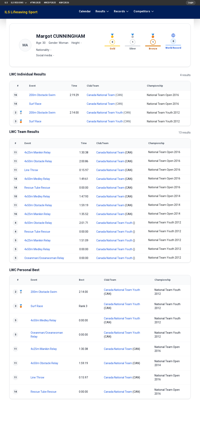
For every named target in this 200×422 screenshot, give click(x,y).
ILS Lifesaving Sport (21, 12)
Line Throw (31, 170)
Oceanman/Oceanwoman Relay (44, 258)
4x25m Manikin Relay (37, 152)
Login (190, 3)
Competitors (144, 11)
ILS (6, 3)
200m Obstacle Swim (42, 95)
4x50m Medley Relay (37, 178)
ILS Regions (19, 2)
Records (121, 11)
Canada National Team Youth (105, 112)
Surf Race (35, 103)
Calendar (85, 11)
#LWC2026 (64, 3)
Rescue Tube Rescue (37, 187)
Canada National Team (101, 95)
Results (102, 11)
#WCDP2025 (50, 3)
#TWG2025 (35, 3)
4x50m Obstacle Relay (38, 161)
